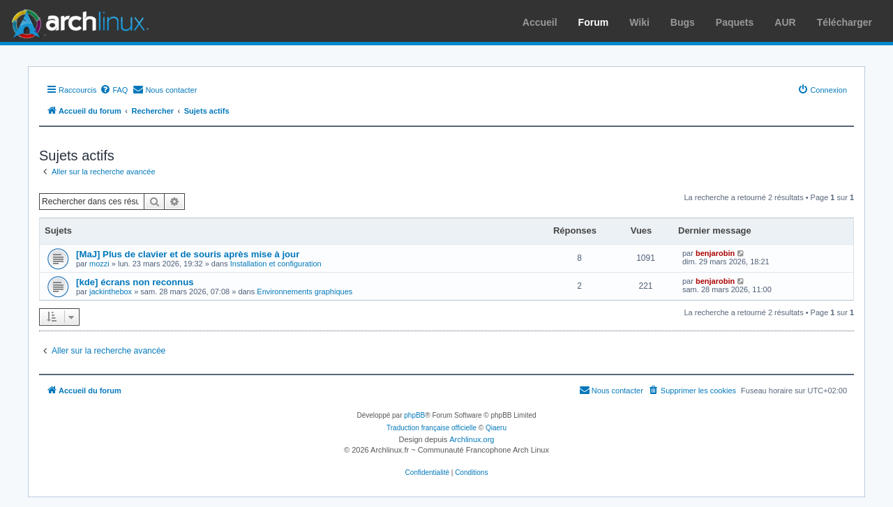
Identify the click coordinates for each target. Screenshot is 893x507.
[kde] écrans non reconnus (135, 282)
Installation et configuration (276, 263)
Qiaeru (496, 428)
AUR (784, 22)
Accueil (540, 22)
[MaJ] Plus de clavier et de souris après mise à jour (187, 254)
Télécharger (844, 22)
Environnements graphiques (304, 291)
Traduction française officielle (431, 428)
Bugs (682, 22)
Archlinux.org (471, 439)
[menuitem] (114, 90)
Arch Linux (76, 21)
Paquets (734, 22)
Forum (593, 22)
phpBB (414, 415)
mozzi (99, 263)
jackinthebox (110, 291)
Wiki (639, 22)
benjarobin (715, 253)
